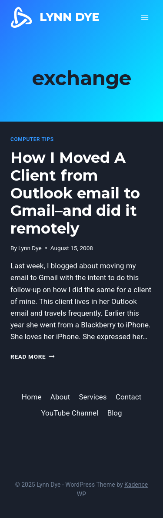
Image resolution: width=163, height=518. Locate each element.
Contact (128, 397)
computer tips (32, 139)
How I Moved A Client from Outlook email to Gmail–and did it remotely (75, 193)
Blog (114, 413)
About (60, 397)
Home (32, 397)
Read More (32, 356)
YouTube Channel (69, 413)
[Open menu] (144, 17)
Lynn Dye (30, 247)
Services (92, 397)
